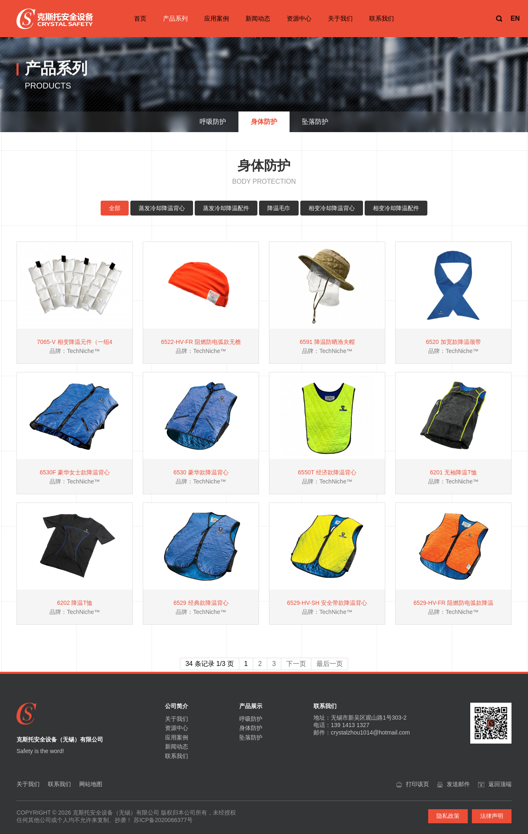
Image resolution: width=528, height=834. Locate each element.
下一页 (296, 663)
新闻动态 (257, 18)
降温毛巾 (278, 208)
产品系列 (175, 18)
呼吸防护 (250, 719)
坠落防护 (250, 737)
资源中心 (299, 18)
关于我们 (340, 18)
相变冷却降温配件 (396, 208)
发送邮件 (458, 784)
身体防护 (250, 728)
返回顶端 (500, 784)
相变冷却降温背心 (332, 208)
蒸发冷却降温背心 (162, 208)
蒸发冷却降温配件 (226, 208)
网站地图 (90, 784)
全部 (114, 208)
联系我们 (381, 18)
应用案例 (216, 18)
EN (515, 18)
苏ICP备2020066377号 (163, 820)
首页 (140, 18)
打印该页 (417, 784)
